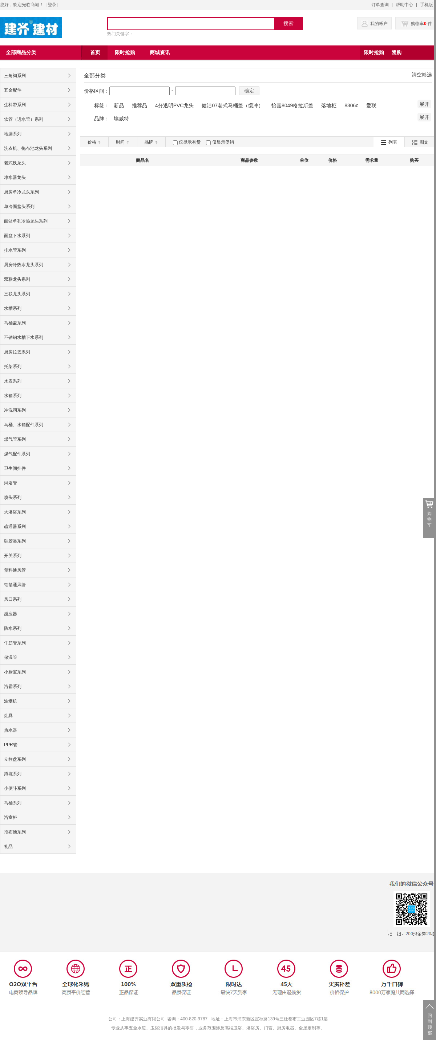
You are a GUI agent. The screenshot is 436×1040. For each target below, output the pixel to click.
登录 (52, 4)
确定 (249, 90)
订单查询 (380, 4)
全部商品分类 (21, 52)
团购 (396, 52)
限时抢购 (374, 52)
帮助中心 (404, 4)
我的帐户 (379, 23)
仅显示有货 (190, 142)
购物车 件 (416, 23)
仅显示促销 (223, 142)
